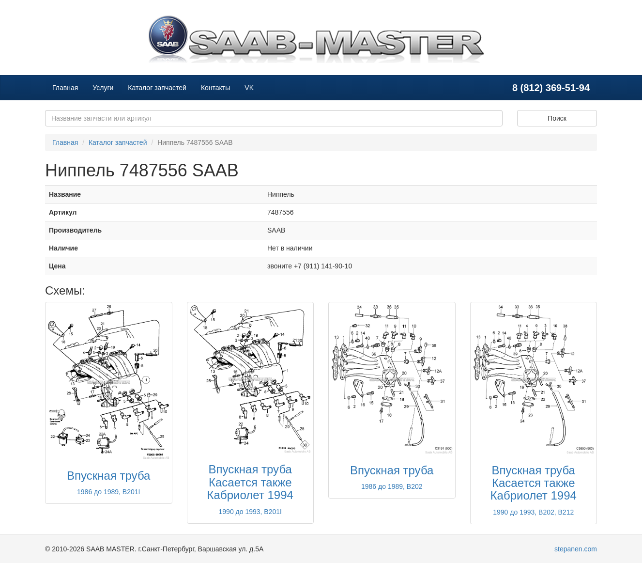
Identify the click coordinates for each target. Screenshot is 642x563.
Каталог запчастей (157, 88)
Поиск (557, 118)
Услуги (102, 88)
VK (249, 88)
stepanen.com (575, 549)
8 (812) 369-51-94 (551, 87)
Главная (65, 88)
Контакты (215, 88)
